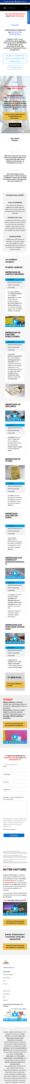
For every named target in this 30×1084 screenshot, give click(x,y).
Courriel (6, 782)
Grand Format (6, 990)
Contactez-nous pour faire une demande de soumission (14, 724)
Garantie (5, 1000)
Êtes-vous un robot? (9, 829)
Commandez (11, 287)
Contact (5, 983)
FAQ (4, 980)
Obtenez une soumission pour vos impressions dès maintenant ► (15, 58)
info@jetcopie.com (8, 967)
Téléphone (7, 790)
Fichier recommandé (13, 285)
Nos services (6, 994)
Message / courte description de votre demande (13, 798)
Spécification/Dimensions (15, 282)
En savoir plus (15, 67)
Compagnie (6, 774)
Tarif (4, 997)
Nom (5, 767)
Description (11, 279)
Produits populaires (8, 974)
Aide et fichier (6, 977)
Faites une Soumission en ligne (14, 684)
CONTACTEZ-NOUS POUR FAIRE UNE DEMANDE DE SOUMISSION (15, 922)
